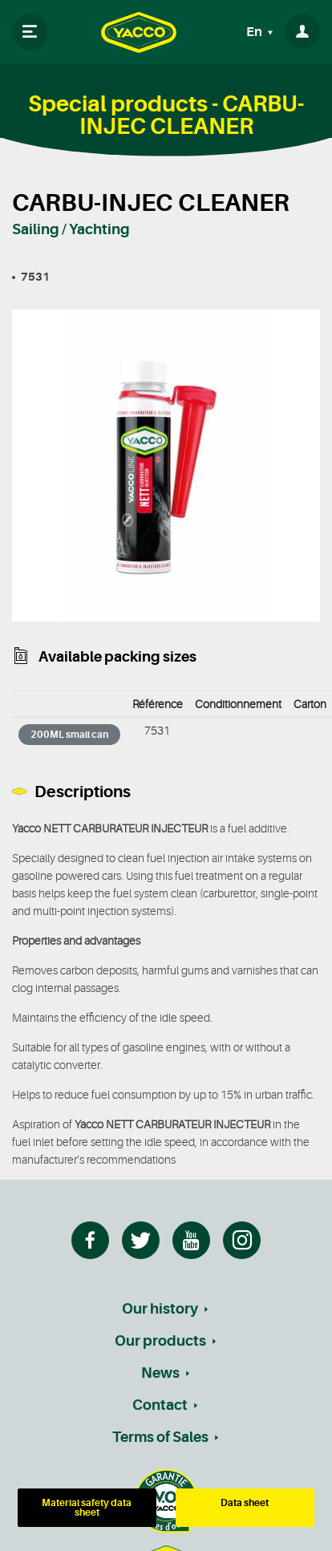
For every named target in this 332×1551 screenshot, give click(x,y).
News (160, 1373)
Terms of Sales (160, 1437)
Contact (160, 1405)
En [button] (255, 32)
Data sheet (245, 1502)
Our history (160, 1309)
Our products (160, 1341)
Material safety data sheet (87, 1507)
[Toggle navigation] (29, 32)
